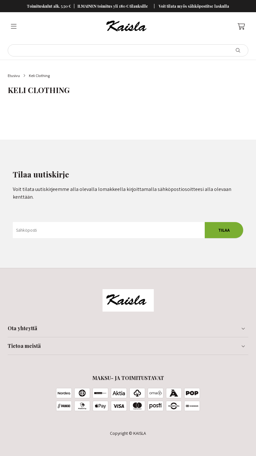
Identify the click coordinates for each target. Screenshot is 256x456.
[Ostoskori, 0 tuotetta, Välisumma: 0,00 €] (241, 27)
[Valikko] (14, 27)
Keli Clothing (39, 75)
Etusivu (14, 75)
